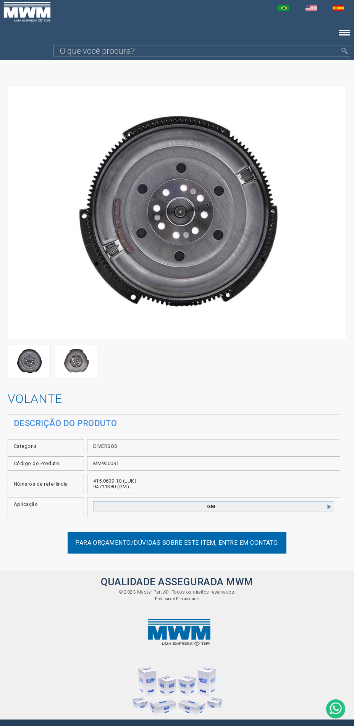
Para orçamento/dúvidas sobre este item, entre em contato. (177, 542)
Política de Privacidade (177, 599)
